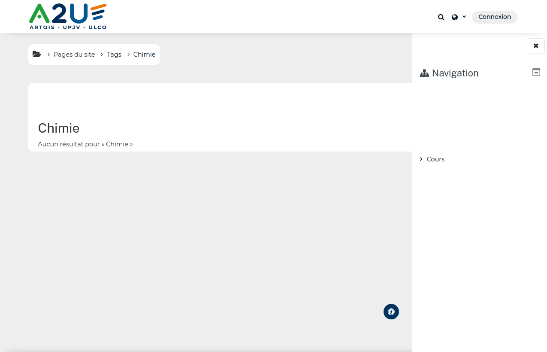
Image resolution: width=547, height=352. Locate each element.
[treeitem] (479, 126)
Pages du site (61, 54)
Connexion (494, 17)
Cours (435, 159)
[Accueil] (67, 16)
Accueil (438, 93)
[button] (443, 16)
